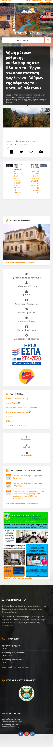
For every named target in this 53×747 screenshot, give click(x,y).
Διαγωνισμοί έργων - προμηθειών (20, 407)
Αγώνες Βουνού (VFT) (26, 284)
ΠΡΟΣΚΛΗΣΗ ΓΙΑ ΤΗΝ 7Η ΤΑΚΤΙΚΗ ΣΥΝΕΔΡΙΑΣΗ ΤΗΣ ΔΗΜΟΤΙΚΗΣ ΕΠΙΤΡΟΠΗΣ (35, 182)
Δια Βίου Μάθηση (26, 319)
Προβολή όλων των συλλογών (20, 262)
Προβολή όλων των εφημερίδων (18, 578)
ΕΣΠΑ (8, 416)
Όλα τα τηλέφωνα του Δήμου (15, 667)
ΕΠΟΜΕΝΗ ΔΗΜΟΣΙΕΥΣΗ (35, 167)
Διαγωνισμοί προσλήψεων (17, 412)
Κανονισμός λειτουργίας (27, 302)
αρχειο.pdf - (31, 141)
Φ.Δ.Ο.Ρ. (26, 293)
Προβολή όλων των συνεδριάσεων (22, 503)
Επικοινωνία (26, 455)
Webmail (26, 447)
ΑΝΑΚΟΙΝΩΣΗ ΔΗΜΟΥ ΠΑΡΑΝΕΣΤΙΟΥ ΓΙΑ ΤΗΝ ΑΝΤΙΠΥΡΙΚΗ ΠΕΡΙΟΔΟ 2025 (18, 184)
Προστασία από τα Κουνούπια (27, 276)
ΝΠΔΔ (8, 421)
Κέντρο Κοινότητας (26, 328)
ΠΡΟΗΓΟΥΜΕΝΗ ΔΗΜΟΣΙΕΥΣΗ (18, 168)
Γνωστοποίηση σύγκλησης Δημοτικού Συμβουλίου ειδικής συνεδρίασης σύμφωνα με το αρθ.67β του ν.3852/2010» (28, 495)
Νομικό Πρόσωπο (26, 311)
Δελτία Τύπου (11, 403)
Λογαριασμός (26, 439)
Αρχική (8, 95)
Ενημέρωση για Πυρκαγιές (26, 337)
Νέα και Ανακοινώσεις (15, 398)
